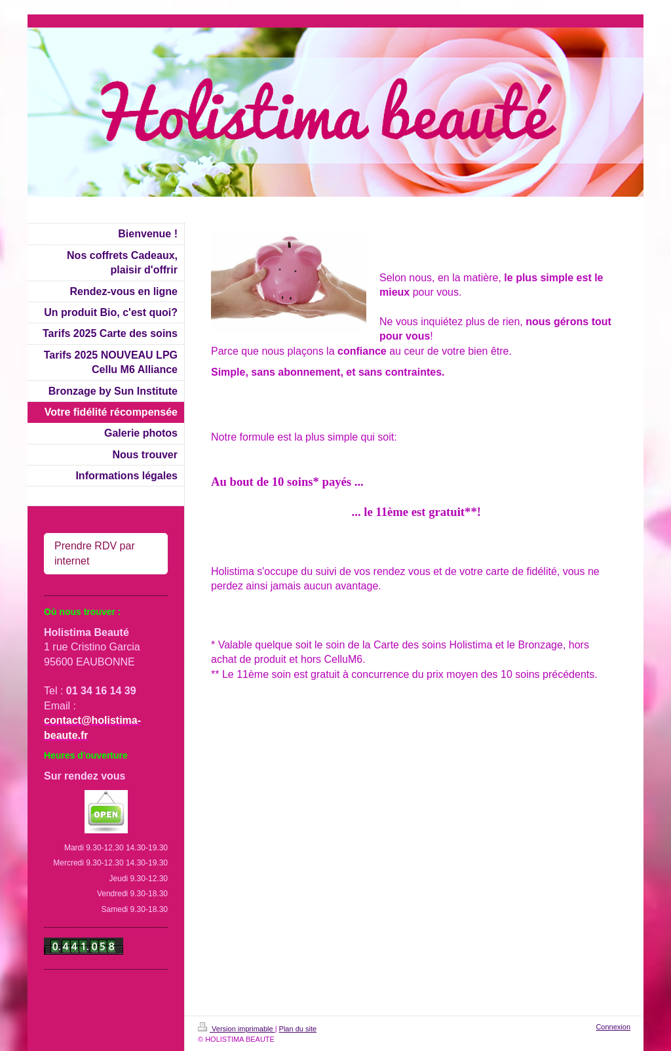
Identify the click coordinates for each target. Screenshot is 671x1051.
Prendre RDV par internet (94, 553)
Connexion (613, 1027)
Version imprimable (236, 1029)
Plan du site (297, 1029)
